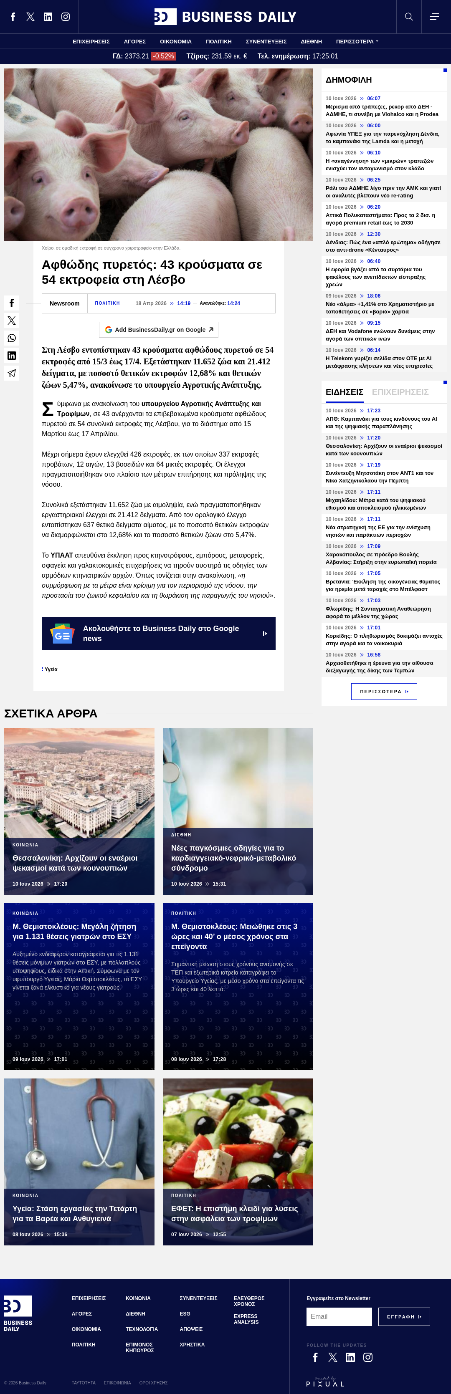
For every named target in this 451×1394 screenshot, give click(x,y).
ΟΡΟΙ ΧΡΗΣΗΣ (153, 1383)
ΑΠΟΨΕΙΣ (191, 1329)
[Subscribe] (401, 1317)
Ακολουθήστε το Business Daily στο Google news (158, 634)
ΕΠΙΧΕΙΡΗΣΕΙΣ (91, 41)
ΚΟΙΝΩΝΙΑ (138, 1298)
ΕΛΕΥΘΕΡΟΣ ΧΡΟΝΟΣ (249, 1301)
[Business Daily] (18, 1330)
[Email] (339, 1317)
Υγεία (51, 669)
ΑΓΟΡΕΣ (135, 41)
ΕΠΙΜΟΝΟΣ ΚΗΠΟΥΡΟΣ (140, 1348)
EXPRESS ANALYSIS (246, 1319)
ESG (185, 1314)
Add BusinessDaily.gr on (166, 329)
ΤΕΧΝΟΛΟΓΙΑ (142, 1329)
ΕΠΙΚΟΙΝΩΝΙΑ (117, 1383)
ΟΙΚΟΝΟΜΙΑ (176, 41)
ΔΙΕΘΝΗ (311, 41)
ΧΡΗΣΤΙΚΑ (192, 1345)
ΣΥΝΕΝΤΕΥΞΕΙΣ (266, 41)
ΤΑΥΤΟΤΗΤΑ (84, 1383)
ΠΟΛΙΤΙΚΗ (219, 41)
